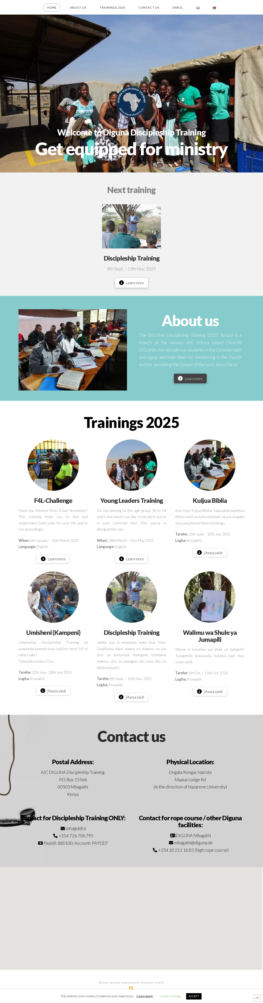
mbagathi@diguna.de (193, 842)
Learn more (145, 996)
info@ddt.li (76, 828)
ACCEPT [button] (194, 996)
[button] (131, 914)
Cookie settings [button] (170, 996)
